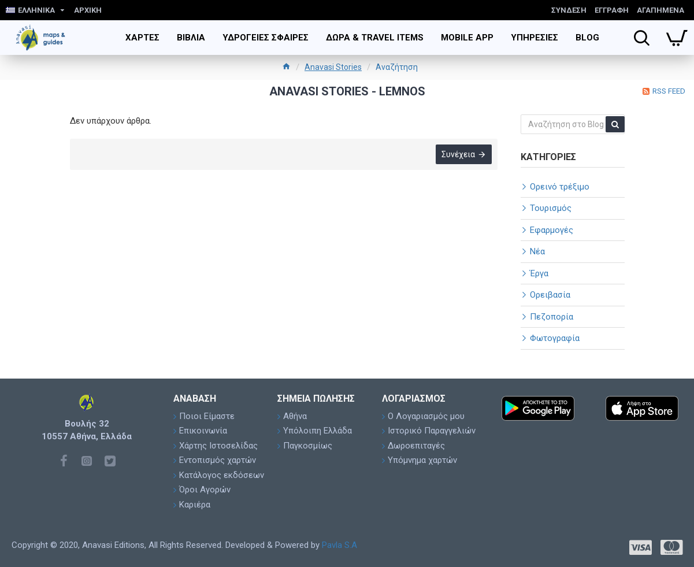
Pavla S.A (339, 545)
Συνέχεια (458, 154)
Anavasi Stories (333, 67)
